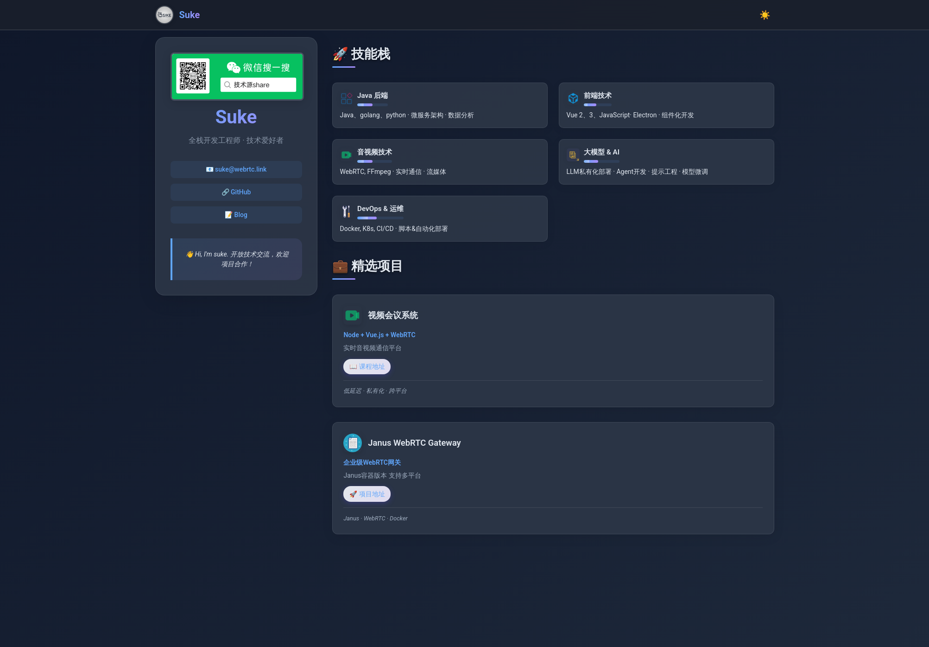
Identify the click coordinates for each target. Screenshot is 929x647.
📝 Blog (236, 214)
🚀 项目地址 (373, 498)
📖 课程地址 (373, 367)
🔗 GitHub (236, 192)
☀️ (765, 15)
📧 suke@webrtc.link (236, 169)
